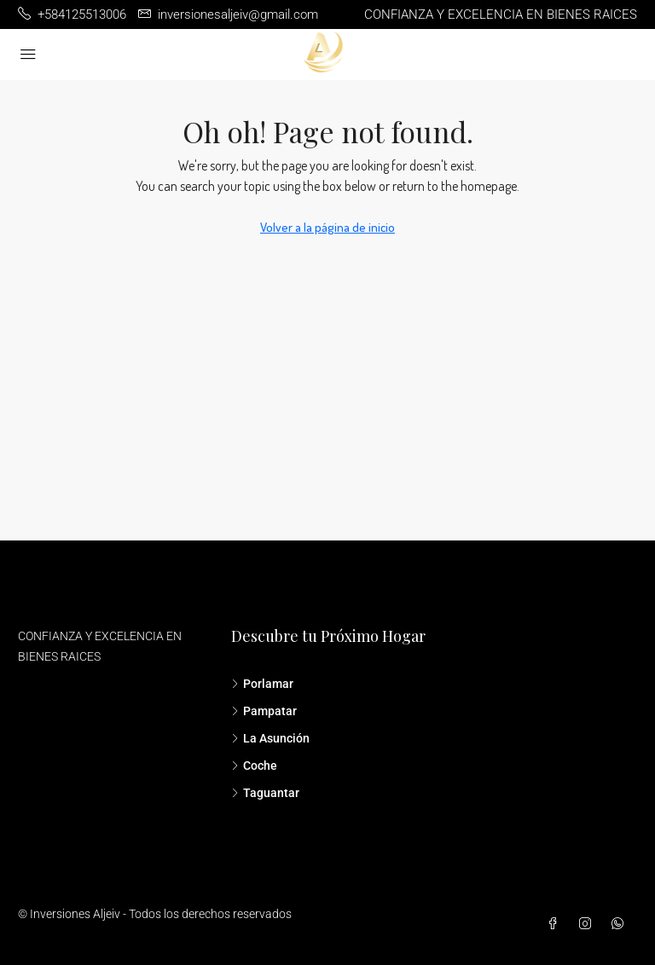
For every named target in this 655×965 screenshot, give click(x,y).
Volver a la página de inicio (327, 227)
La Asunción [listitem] (270, 738)
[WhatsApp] (621, 924)
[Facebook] (556, 924)
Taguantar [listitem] (265, 793)
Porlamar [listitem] (262, 684)
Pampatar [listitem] (264, 711)
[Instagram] (588, 924)
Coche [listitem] (254, 765)
